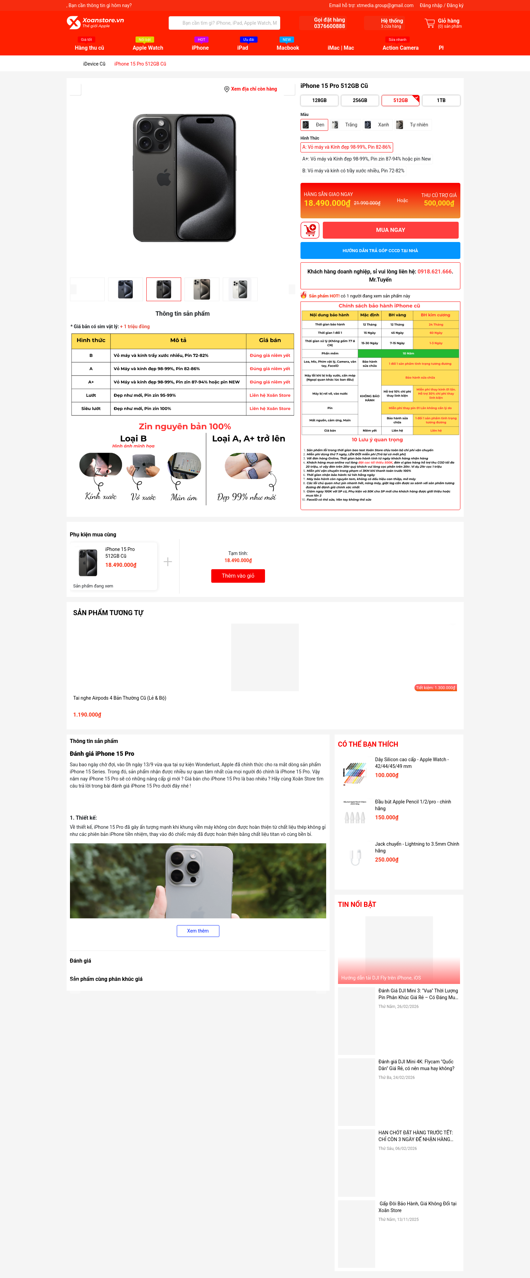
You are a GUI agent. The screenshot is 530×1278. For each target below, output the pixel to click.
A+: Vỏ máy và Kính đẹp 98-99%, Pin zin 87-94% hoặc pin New (367, 159)
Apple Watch (148, 48)
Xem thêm (198, 931)
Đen (320, 124)
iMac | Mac (341, 48)
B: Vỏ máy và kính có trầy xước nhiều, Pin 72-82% (354, 170)
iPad (242, 48)
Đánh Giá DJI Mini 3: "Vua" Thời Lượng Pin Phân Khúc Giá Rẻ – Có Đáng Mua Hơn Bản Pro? (418, 994)
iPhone (200, 48)
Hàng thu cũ (89, 48)
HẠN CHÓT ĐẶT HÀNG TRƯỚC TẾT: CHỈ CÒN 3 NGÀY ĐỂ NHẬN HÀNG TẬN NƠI (416, 1136)
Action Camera (400, 48)
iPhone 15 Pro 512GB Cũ (120, 553)
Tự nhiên (419, 124)
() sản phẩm (450, 26)
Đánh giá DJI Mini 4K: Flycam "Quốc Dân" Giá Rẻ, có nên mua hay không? (417, 1065)
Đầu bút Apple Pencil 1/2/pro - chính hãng (413, 805)
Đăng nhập (431, 5)
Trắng (351, 124)
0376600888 (329, 26)
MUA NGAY (390, 229)
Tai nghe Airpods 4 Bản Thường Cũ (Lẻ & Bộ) (120, 698)
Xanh (383, 124)
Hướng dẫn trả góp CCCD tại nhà (380, 250)
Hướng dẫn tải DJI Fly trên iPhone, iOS (381, 978)
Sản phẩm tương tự (108, 613)
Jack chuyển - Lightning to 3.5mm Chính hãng (417, 847)
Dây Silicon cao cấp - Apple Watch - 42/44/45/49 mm (412, 763)
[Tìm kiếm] (175, 23)
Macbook (288, 48)
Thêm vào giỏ (238, 576)
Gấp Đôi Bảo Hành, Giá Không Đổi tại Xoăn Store (418, 1207)
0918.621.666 (434, 271)
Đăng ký (455, 5)
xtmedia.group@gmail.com (385, 5)
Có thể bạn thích (368, 744)
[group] (183, 177)
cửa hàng (391, 26)
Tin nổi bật (357, 904)
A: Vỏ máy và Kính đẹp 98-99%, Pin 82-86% (347, 147)
